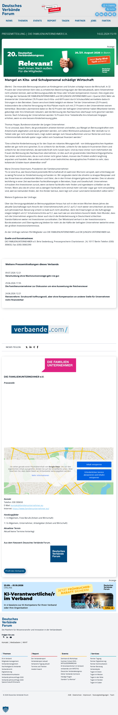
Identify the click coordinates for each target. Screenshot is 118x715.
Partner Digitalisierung (98, 661)
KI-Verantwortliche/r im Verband (72, 666)
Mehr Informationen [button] (40, 475)
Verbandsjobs (95, 669)
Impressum (87, 695)
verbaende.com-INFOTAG (70, 669)
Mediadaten (15, 642)
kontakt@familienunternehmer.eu (27, 505)
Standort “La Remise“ (68, 679)
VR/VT (25, 642)
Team (112, 695)
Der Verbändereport (38, 658)
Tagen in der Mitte (96, 677)
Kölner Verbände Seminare (70, 674)
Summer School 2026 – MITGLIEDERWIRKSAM (69, 662)
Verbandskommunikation (10, 674)
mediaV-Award (36, 669)
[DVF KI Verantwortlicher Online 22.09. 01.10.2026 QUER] (59, 583)
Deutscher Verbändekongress (71, 671)
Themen (23, 20)
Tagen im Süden (96, 682)
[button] (5, 709)
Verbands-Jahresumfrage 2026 (12, 677)
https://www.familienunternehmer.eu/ (31, 508)
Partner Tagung (95, 658)
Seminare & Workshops (69, 658)
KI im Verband (7, 658)
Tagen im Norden (96, 680)
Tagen (65, 20)
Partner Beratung (96, 666)
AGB (69, 695)
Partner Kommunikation (98, 664)
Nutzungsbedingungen (101, 695)
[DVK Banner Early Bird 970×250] (59, 49)
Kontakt (5, 642)
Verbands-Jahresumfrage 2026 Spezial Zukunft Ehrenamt (12, 681)
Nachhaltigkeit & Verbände (11, 666)
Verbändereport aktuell (39, 661)
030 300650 (17, 502)
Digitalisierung (7, 672)
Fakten (106, 20)
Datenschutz (77, 695)
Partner (80, 20)
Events (37, 20)
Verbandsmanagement (10, 664)
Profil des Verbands (14, 570)
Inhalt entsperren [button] (94, 464)
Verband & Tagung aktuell (40, 664)
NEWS (9, 20)
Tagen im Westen (96, 674)
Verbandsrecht (7, 669)
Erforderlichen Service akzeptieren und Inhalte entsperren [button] (94, 475)
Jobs (93, 20)
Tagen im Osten (95, 672)
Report (51, 20)
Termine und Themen (38, 666)
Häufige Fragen (66, 677)
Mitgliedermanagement (10, 661)
